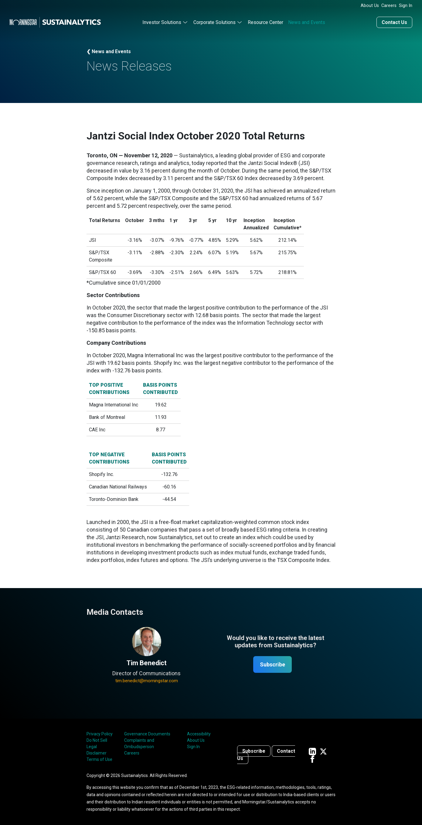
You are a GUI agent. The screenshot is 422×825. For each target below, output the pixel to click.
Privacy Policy (100, 733)
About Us (370, 5)
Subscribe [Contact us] (253, 751)
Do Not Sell (97, 740)
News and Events (306, 22)
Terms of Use (99, 759)
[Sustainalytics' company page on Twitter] (323, 751)
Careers (388, 5)
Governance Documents (147, 733)
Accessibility (199, 733)
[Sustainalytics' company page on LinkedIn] (312, 751)
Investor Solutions (161, 22)
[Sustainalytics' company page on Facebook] (312, 759)
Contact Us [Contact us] (394, 22)
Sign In (405, 5)
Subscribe (272, 664)
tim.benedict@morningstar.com (146, 680)
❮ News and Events (109, 51)
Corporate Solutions (214, 22)
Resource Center (265, 22)
